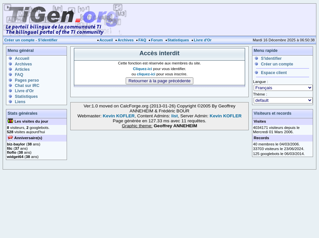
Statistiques (178, 40)
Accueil (106, 40)
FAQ (142, 40)
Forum (157, 40)
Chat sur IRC (27, 85)
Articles (22, 69)
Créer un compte (19, 40)
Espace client (274, 72)
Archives (125, 40)
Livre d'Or (202, 40)
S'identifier (47, 40)
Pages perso (27, 80)
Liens (20, 101)
